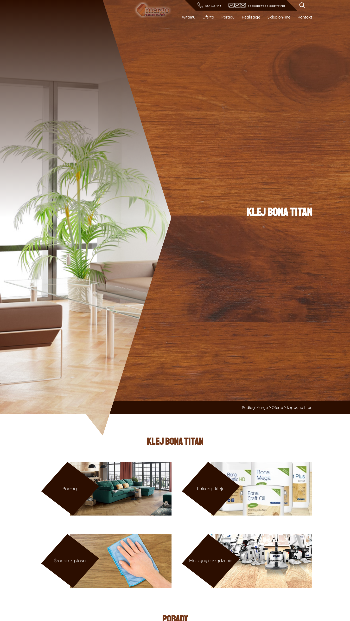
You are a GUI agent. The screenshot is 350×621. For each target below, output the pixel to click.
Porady (228, 17)
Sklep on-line (278, 17)
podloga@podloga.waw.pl (266, 5)
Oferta (208, 17)
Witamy (188, 17)
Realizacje (251, 17)
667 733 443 (213, 5)
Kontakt (305, 17)
